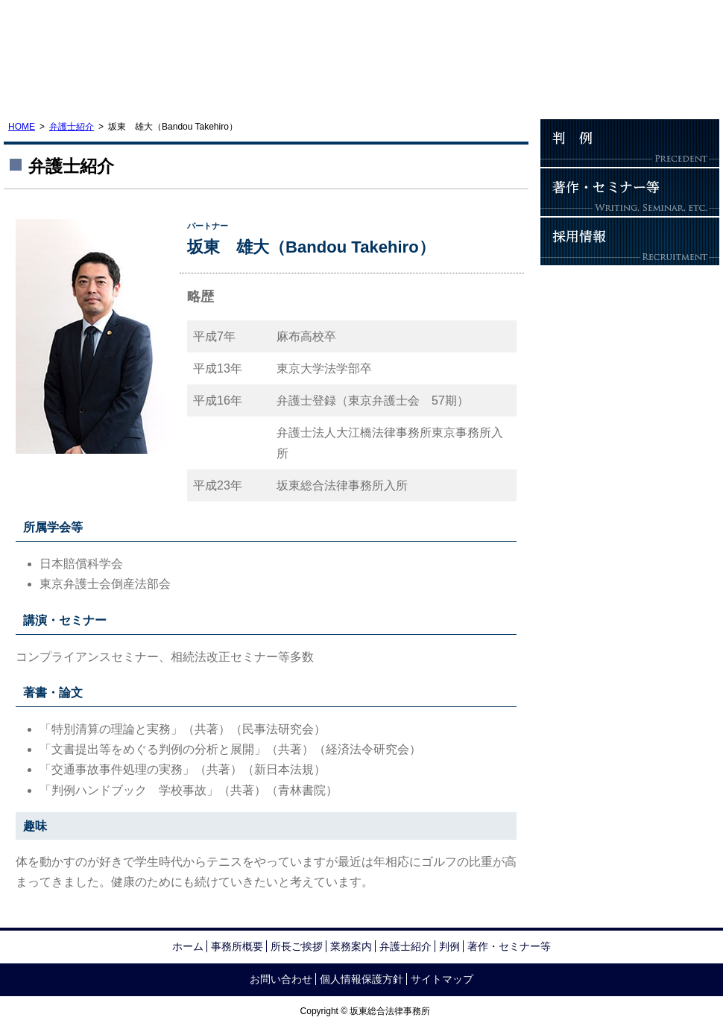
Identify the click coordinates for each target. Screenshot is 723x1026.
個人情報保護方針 (361, 979)
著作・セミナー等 (629, 192)
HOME (21, 126)
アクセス (540, 89)
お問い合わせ (659, 89)
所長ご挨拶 (182, 89)
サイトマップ (442, 979)
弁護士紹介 (421, 89)
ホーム (187, 946)
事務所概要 (63, 89)
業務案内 (302, 89)
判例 (629, 143)
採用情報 (629, 241)
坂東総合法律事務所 (115, 36)
